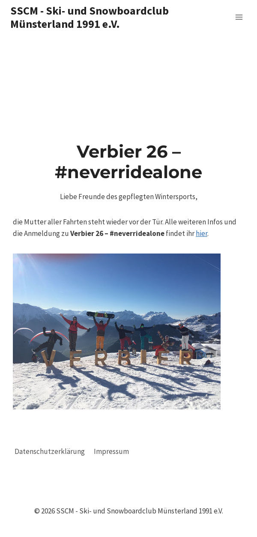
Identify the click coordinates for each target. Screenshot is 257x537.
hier (201, 233)
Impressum (111, 451)
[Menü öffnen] (239, 17)
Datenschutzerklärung (50, 451)
